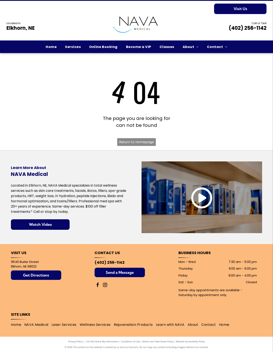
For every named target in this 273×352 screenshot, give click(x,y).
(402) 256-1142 (247, 28)
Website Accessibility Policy (190, 341)
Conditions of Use (130, 341)
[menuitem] (51, 46)
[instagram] (105, 285)
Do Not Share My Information (103, 341)
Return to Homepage (136, 142)
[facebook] (98, 285)
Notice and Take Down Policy (158, 341)
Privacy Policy (75, 341)
